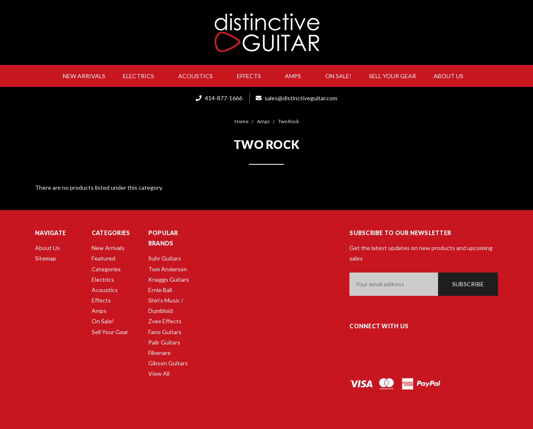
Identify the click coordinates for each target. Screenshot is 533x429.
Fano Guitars (165, 331)
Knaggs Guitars (168, 279)
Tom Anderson (167, 269)
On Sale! (338, 75)
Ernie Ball (160, 289)
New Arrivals (84, 75)
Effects (252, 75)
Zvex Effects (165, 321)
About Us (451, 75)
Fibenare (159, 352)
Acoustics (198, 75)
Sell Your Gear (392, 75)
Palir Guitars (164, 342)
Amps (296, 75)
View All (158, 373)
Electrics (142, 75)
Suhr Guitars (164, 258)
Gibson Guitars (168, 363)
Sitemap (45, 258)
